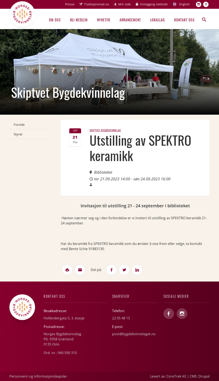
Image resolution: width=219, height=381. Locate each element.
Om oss (55, 19)
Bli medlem (79, 19)
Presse (69, 4)
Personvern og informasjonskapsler (38, 376)
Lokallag (157, 19)
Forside (19, 124)
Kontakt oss (184, 19)
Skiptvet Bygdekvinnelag (105, 130)
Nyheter (103, 19)
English (184, 4)
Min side (124, 4)
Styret (18, 134)
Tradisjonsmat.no (96, 4)
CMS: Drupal (200, 376)
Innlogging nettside (154, 4)
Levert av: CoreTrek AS (168, 376)
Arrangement (130, 19)
